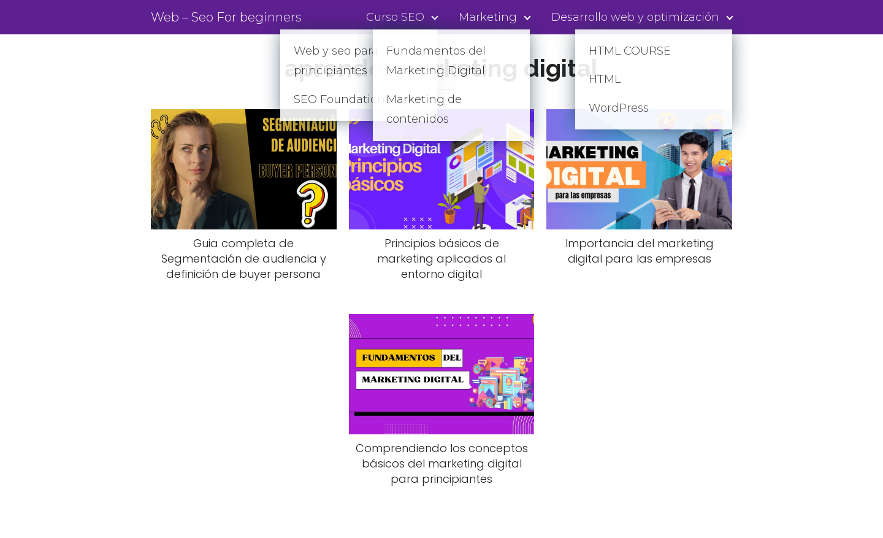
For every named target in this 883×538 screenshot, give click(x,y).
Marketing (488, 17)
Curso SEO (395, 17)
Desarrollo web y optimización (635, 17)
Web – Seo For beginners (226, 17)
